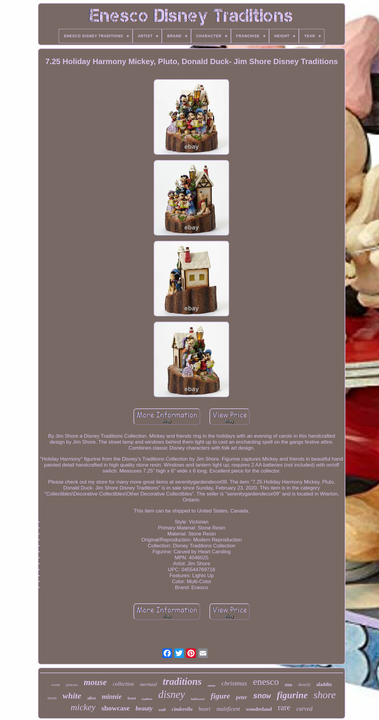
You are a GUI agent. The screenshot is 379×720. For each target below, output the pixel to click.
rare (284, 707)
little (288, 685)
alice (91, 698)
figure (220, 696)
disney (171, 694)
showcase (115, 708)
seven (52, 698)
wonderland (259, 709)
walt (162, 709)
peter (241, 697)
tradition (147, 699)
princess (72, 685)
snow (262, 696)
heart (204, 709)
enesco (266, 681)
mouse (95, 682)
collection (123, 684)
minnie (112, 696)
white (72, 695)
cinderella (182, 709)
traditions (182, 681)
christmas (234, 683)
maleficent (228, 709)
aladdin (324, 684)
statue (211, 685)
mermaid (148, 684)
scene (56, 684)
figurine (292, 695)
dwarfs (304, 684)
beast (132, 698)
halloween (198, 699)
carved (304, 708)
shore (324, 694)
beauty (144, 708)
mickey (83, 707)
